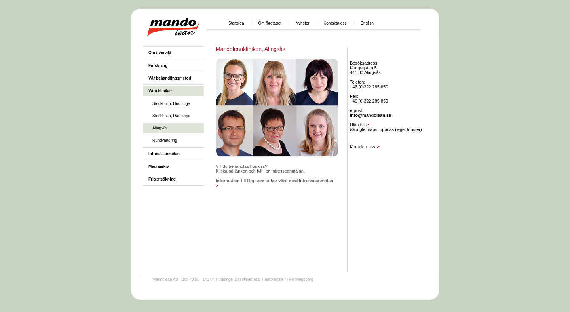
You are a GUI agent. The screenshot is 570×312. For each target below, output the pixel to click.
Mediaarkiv (158, 166)
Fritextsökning (162, 179)
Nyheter (303, 23)
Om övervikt (159, 53)
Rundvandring (164, 140)
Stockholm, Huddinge (171, 103)
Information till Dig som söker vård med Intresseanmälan (274, 180)
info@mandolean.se (370, 115)
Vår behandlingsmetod (169, 78)
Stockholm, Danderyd (171, 116)
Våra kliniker (160, 91)
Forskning (157, 65)
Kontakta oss (335, 23)
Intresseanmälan (164, 154)
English (367, 23)
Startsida (236, 23)
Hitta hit (359, 124)
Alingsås (159, 128)
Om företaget (269, 23)
